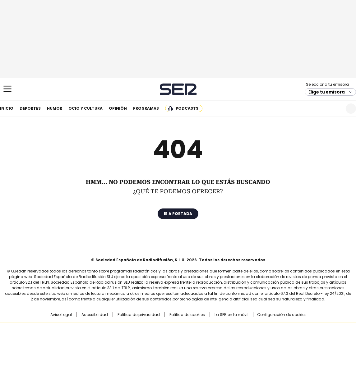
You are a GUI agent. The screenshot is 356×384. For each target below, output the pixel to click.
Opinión (118, 108)
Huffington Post (113, 340)
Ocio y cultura (85, 108)
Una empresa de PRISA (51, 336)
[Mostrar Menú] (7, 89)
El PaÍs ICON (189, 348)
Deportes (30, 108)
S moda (216, 348)
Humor (54, 108)
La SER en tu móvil (231, 314)
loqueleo (243, 348)
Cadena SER (178, 89)
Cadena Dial (213, 340)
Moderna (133, 348)
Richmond (102, 348)
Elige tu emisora (326, 92)
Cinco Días (190, 340)
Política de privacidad (139, 314)
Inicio (6, 108)
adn (267, 330)
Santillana (161, 330)
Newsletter (336, 108)
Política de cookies (187, 314)
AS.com (246, 330)
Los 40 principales (132, 330)
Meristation (274, 348)
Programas (146, 108)
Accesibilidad (94, 314)
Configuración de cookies (282, 314)
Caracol (290, 330)
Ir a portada (178, 213)
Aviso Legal (61, 314)
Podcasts (187, 108)
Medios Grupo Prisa (51, 351)
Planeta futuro (261, 340)
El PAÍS (104, 330)
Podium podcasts (162, 348)
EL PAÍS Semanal (235, 340)
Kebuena (287, 340)
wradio (165, 340)
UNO (147, 340)
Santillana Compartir (195, 330)
